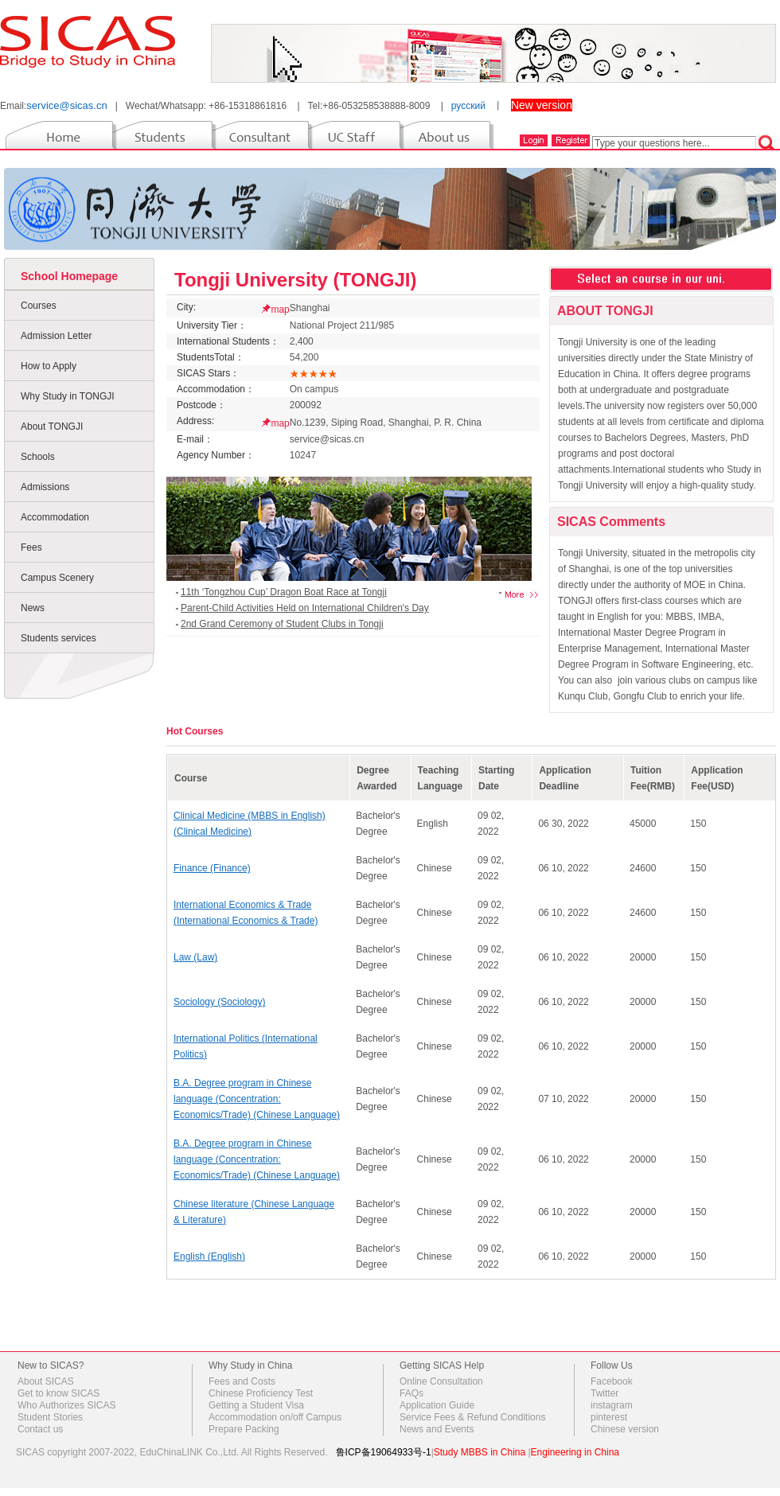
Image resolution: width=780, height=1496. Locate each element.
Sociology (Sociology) (219, 1001)
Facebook (612, 1381)
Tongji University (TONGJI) (295, 279)
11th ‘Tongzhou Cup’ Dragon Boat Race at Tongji (284, 592)
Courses (39, 305)
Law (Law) (195, 957)
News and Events (437, 1429)
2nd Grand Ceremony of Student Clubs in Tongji (282, 623)
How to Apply (48, 366)
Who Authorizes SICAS (66, 1405)
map (280, 309)
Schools (38, 456)
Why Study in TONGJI (68, 396)
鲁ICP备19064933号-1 (383, 1452)
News (33, 608)
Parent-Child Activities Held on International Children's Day (305, 608)
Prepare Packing (244, 1429)
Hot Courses (194, 731)
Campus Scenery (57, 577)
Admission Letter (56, 335)
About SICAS (46, 1381)
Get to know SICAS (58, 1393)
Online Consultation (441, 1381)
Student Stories (50, 1417)
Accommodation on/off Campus (275, 1417)
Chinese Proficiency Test (261, 1393)
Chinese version (625, 1429)
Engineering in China (575, 1452)
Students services (58, 638)
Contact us (40, 1429)
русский (468, 105)
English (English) (209, 1256)
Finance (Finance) (212, 868)
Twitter (604, 1393)
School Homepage (69, 276)
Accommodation (55, 517)
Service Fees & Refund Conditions (472, 1417)
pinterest (609, 1417)
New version (541, 105)
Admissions (45, 487)
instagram (612, 1405)
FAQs (411, 1393)
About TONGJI (52, 426)
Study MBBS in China (479, 1452)
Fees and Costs (242, 1381)
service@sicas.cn (66, 105)
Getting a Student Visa (256, 1405)
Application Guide (437, 1405)
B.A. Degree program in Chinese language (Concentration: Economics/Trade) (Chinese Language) (257, 1098)
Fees (31, 547)
